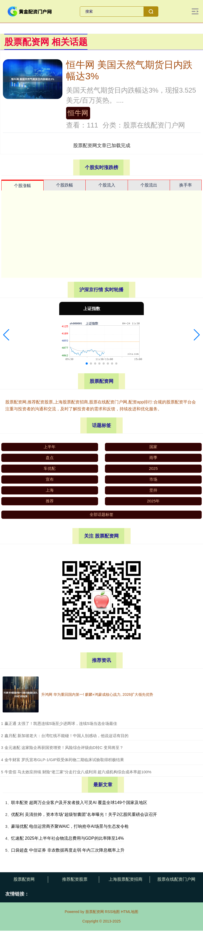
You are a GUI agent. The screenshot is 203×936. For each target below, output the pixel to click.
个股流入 (106, 185)
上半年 (50, 446)
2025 (153, 468)
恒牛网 (78, 113)
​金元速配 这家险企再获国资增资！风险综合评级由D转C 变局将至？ (63, 747)
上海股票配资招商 (125, 879)
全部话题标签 (101, 514)
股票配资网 (24, 879)
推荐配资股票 (74, 879)
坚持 (153, 490)
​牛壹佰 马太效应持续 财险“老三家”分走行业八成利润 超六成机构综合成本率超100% (77, 772)
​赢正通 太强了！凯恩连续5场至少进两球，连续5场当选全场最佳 (60, 723)
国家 (153, 446)
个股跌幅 (64, 185)
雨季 (153, 457)
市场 (153, 479)
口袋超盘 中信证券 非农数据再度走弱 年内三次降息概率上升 (67, 850)
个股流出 (148, 185)
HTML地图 (129, 912)
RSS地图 (112, 912)
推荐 (50, 501)
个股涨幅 (22, 185)
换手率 (185, 185)
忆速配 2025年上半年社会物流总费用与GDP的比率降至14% (67, 838)
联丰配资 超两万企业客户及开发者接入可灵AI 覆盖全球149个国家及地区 (79, 802)
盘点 (50, 457)
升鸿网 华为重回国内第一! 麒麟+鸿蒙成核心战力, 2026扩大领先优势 (97, 694)
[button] (6, 335)
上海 (50, 490)
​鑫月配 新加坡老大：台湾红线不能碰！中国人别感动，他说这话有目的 (66, 735)
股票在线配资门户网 (176, 879)
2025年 (153, 501)
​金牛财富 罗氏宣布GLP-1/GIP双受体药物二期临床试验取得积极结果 (64, 759)
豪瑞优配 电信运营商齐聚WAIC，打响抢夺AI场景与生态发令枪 (70, 826)
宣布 (50, 479)
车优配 (50, 468)
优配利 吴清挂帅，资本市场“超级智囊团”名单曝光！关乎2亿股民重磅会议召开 (84, 814)
